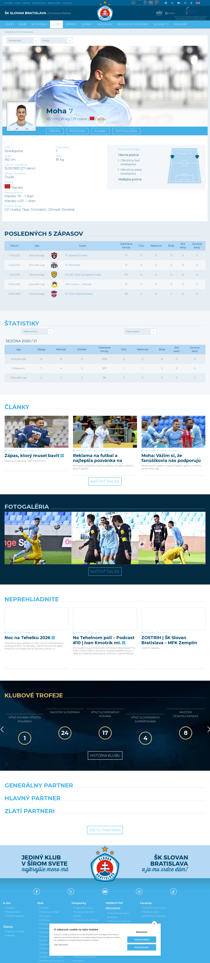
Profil (55, 131)
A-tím (17, 32)
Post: (7, 147)
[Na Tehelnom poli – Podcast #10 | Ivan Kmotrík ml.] (105, 587)
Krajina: (9, 182)
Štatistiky (77, 131)
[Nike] (105, 761)
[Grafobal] (79, 774)
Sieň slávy (44, 884)
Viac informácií (61, 944)
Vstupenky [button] (39, 24)
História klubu (105, 724)
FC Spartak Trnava (76, 255)
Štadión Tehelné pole (50, 920)
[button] (23, 40)
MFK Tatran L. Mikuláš (78, 284)
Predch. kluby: (13, 206)
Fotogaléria (126, 131)
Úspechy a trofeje (49, 880)
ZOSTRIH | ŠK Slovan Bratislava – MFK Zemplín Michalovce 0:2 (169, 608)
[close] (154, 923)
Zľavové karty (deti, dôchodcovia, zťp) (83, 898)
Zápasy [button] (70, 24)
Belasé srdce (54, 3)
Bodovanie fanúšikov (118, 913)
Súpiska (28, 32)
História (44, 876)
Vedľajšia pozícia (130, 179)
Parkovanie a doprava (85, 912)
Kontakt (44, 900)
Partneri (44, 912)
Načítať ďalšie (105, 450)
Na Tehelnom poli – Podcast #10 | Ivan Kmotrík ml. (103, 608)
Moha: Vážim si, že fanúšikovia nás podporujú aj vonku (171, 426)
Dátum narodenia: (16, 164)
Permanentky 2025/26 (85, 888)
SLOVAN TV (161, 24)
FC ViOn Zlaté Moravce (79, 294)
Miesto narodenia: (16, 173)
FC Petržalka (72, 265)
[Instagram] (185, 3)
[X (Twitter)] (172, 3)
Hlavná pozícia (128, 155)
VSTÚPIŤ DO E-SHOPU (154, 876)
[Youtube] (178, 3)
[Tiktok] (191, 3)
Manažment (46, 896)
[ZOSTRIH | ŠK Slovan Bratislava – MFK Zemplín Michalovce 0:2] (173, 587)
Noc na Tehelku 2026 (29, 605)
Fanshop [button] (180, 24)
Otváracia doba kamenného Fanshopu (153, 882)
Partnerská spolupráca (51, 916)
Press (17, 3)
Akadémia (104, 24)
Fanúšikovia (28, 601)
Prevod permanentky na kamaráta (120, 899)
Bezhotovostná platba (85, 904)
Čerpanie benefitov (118, 918)
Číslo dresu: (63, 147)
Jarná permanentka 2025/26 (84, 882)
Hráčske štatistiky (14, 884)
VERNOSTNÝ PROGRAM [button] (132, 24)
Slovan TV (95, 601)
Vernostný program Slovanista (84, 918)
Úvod (9, 24)
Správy (86, 24)
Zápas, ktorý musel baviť (34, 423)
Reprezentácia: (14, 192)
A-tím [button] (56, 24)
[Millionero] (130, 774)
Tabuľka (9, 903)
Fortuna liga (28, 418)
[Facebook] (166, 3)
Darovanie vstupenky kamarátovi (119, 891)
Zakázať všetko (141, 940)
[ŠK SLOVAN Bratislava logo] (105, 11)
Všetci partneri (105, 798)
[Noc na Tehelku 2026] (37, 587)
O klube (44, 892)
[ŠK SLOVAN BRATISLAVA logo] (54, 13)
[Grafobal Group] (130, 786)
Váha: (59, 156)
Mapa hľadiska (81, 908)
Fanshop (67, 3)
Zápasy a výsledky (14, 899)
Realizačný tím (13, 880)
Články (100, 131)
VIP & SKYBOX (81, 892)
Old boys (44, 888)
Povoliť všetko (142, 947)
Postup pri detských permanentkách (118, 907)
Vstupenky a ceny (83, 876)
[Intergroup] (79, 786)
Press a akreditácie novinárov (49, 906)
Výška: (8, 156)
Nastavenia (141, 932)
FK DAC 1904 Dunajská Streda (83, 274)
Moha (38, 418)
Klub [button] (22, 24)
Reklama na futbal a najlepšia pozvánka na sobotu (97, 426)
